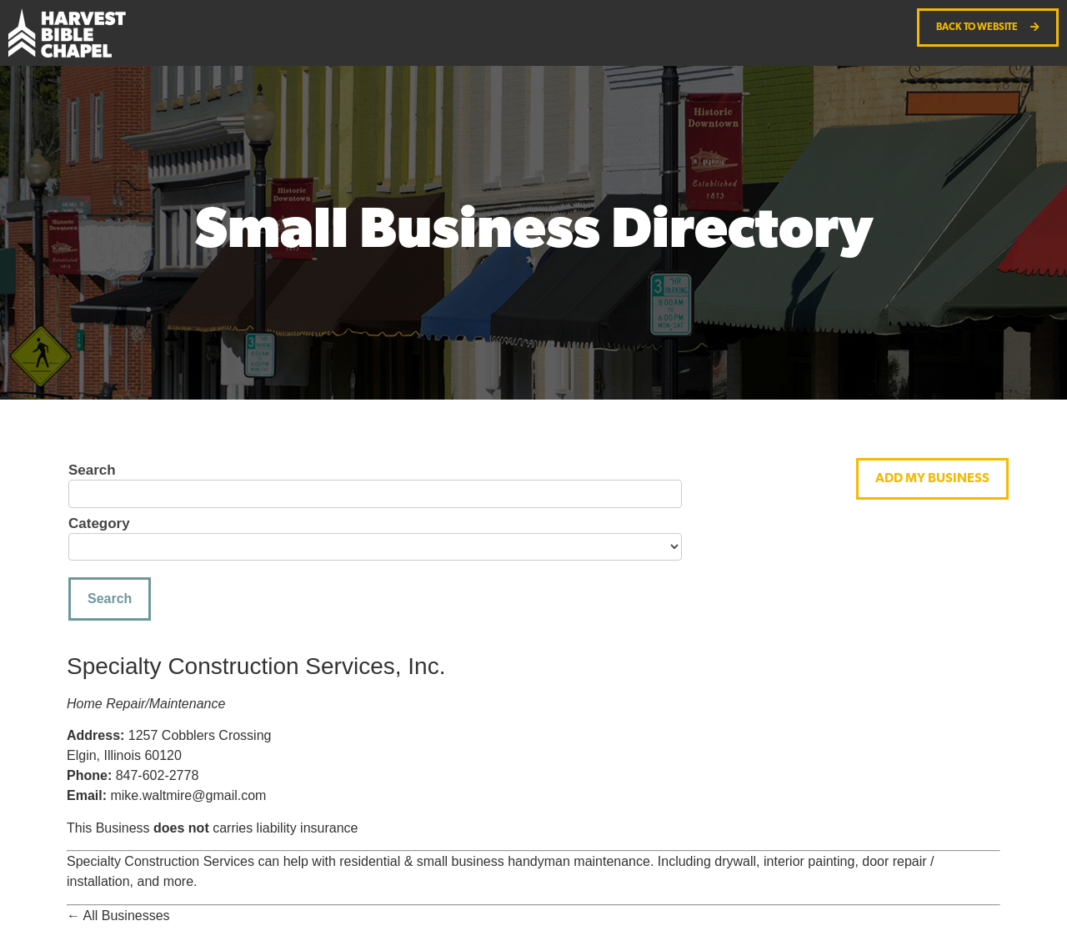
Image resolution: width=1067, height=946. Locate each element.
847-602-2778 (157, 775)
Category (99, 523)
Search (92, 470)
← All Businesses (118, 915)
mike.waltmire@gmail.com (188, 795)
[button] (932, 479)
